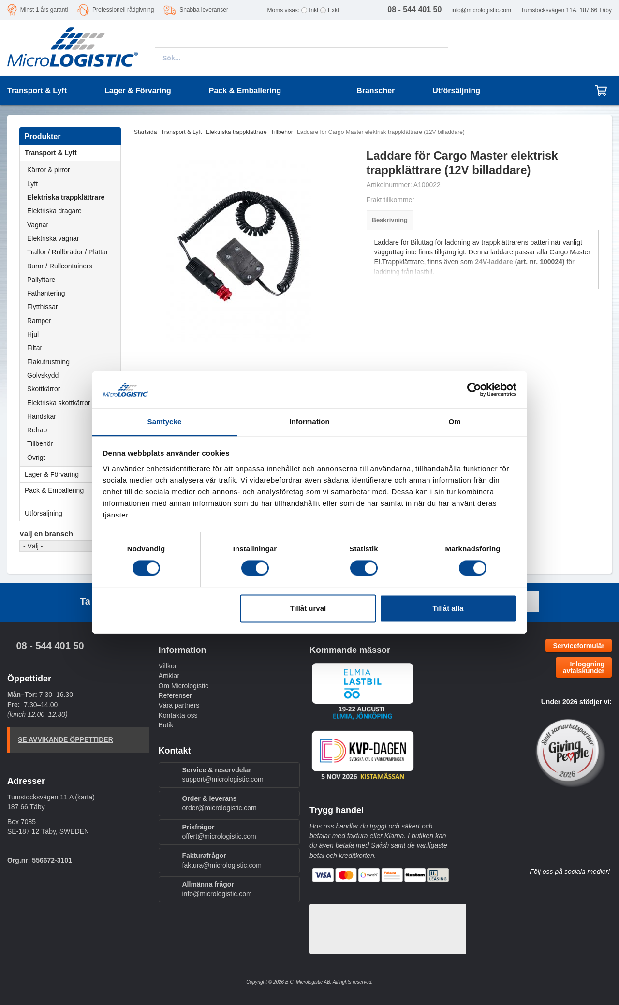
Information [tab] (309, 421)
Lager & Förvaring (72, 474)
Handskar (41, 416)
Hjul (33, 334)
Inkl (313, 10)
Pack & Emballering (72, 490)
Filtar (34, 348)
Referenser (175, 695)
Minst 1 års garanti (44, 9)
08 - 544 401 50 (50, 645)
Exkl (333, 10)
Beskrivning (390, 219)
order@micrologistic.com (219, 808)
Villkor (168, 666)
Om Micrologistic (183, 686)
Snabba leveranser (203, 9)
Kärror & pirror (48, 170)
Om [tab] (454, 421)
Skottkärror (43, 389)
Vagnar (37, 225)
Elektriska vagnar (53, 238)
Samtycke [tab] (164, 421)
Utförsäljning (456, 91)
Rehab (37, 430)
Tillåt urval (308, 608)
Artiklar (169, 676)
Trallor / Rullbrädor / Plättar (67, 252)
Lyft (32, 184)
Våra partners (179, 705)
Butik (166, 725)
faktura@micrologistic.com (222, 865)
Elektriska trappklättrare (65, 197)
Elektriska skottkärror (58, 403)
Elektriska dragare (54, 211)
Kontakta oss (178, 715)
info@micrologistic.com (481, 10)
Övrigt (36, 457)
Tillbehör (40, 443)
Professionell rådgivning (123, 9)
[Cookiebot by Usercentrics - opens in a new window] (474, 390)
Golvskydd (43, 375)
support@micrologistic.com (223, 779)
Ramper (39, 321)
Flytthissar (42, 306)
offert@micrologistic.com (219, 836)
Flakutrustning (48, 362)
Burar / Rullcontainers (59, 266)
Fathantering (46, 293)
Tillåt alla (447, 608)
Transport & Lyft (72, 153)
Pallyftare (41, 279)
